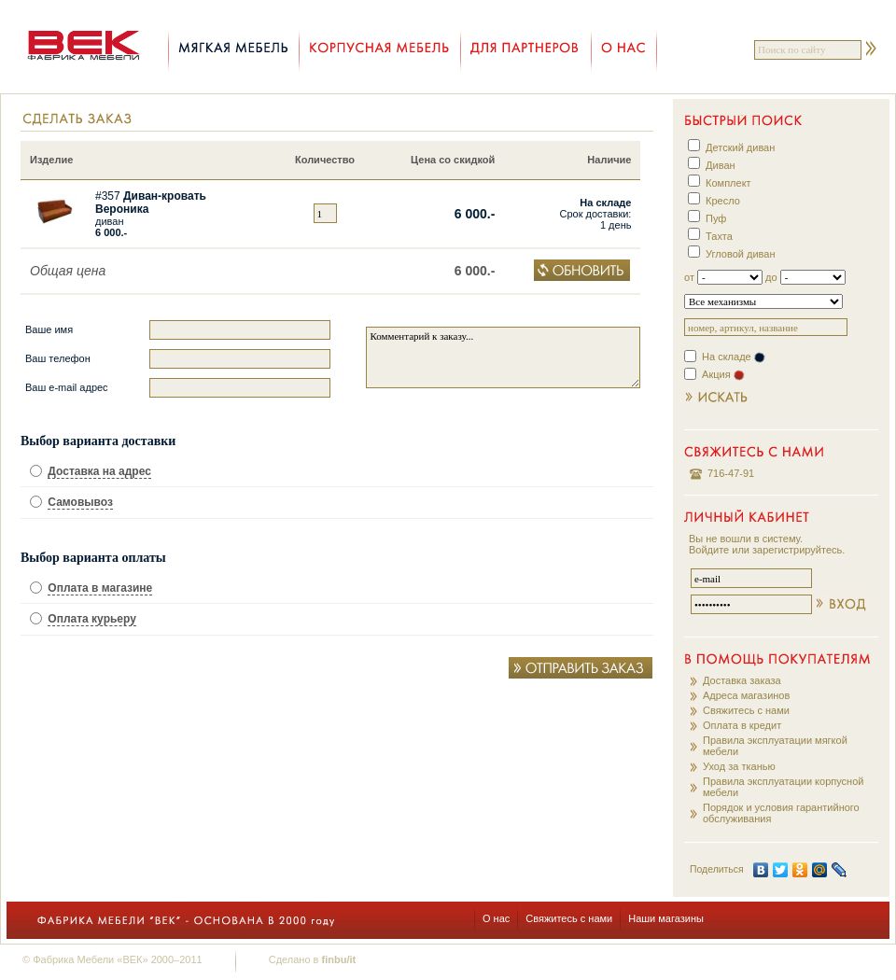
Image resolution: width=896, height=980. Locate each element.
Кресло (723, 200)
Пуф (716, 218)
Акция (723, 374)
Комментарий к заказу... (503, 357)
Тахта (719, 236)
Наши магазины (666, 918)
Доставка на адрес (99, 471)
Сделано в (312, 959)
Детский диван (740, 147)
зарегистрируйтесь (797, 549)
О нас (496, 918)
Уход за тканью (739, 766)
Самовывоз (80, 502)
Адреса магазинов (746, 695)
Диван (720, 165)
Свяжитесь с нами (746, 710)
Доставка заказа (742, 680)
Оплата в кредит (742, 725)
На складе (733, 356)
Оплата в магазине (100, 588)
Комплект (728, 183)
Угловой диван (740, 253)
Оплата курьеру (92, 618)
